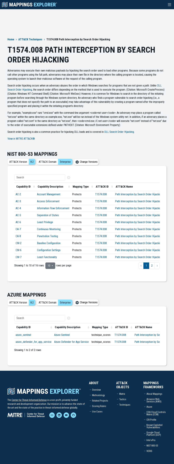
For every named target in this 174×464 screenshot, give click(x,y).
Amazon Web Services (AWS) (153, 400)
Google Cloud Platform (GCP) (153, 433)
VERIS (149, 451)
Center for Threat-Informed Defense (29, 400)
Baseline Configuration (48, 243)
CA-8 (18, 236)
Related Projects (100, 400)
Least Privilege (45, 222)
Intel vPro (150, 440)
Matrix (122, 394)
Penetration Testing (47, 236)
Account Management (48, 194)
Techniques (124, 405)
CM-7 (18, 257)
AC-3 (18, 201)
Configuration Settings (48, 250)
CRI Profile (151, 420)
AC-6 (18, 222)
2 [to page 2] (152, 265)
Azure (149, 407)
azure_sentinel (23, 335)
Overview (96, 390)
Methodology (98, 395)
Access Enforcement (48, 201)
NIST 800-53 (152, 445)
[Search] (39, 177)
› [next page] (157, 265)
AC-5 (18, 215)
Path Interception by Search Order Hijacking (138, 194)
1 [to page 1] (146, 265)
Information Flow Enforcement (53, 208)
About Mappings (154, 394)
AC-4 (18, 208)
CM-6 (18, 250)
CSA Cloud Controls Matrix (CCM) (156, 413)
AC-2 (18, 194)
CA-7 (18, 229)
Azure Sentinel (62, 335)
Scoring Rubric (99, 406)
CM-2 (18, 243)
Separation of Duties (48, 215)
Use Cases (97, 411)
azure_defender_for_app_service (33, 341)
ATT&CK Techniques (30, 39)
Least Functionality (47, 257)
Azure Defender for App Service (71, 341)
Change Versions (86, 161)
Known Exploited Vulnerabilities (154, 426)
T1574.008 (101, 194)
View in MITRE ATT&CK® (21, 138)
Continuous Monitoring (48, 229)
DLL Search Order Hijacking (119, 131)
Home (10, 39)
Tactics (122, 399)
